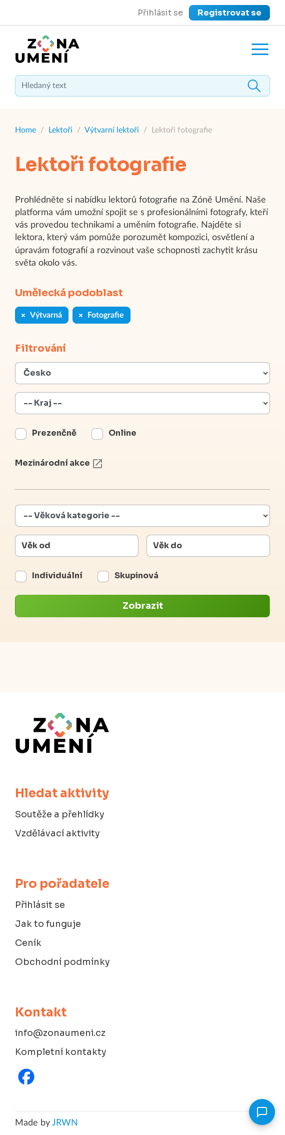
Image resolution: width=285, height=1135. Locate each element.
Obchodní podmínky (62, 961)
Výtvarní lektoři (111, 130)
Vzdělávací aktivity (57, 833)
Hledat (254, 86)
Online (122, 433)
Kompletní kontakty (60, 1051)
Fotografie (101, 315)
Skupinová (136, 575)
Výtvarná (42, 315)
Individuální (57, 575)
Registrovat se (230, 13)
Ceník (28, 942)
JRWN (65, 1122)
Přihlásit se (160, 13)
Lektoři (60, 130)
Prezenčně (54, 433)
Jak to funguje (48, 923)
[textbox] (142, 86)
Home (25, 130)
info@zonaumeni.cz (60, 1032)
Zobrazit (142, 605)
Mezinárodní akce (59, 463)
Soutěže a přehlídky (59, 814)
